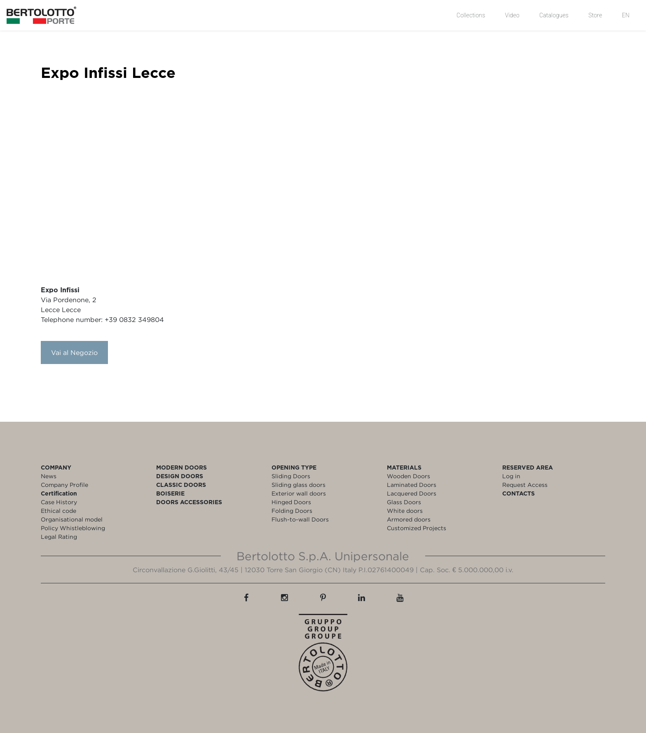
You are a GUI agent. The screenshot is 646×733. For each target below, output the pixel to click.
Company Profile (64, 485)
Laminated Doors (411, 485)
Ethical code (58, 510)
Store (595, 15)
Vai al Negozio (74, 352)
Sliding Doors (291, 476)
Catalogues (554, 15)
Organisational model (72, 519)
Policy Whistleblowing (73, 528)
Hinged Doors (291, 502)
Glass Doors (404, 502)
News (48, 476)
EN (626, 15)
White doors (405, 510)
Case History (59, 502)
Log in (511, 476)
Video (512, 15)
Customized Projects (416, 528)
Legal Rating (59, 536)
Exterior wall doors (299, 493)
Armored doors (409, 519)
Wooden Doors (408, 476)
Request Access (525, 485)
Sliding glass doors (298, 485)
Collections (470, 15)
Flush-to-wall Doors (300, 519)
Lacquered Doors (411, 493)
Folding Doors (292, 510)
